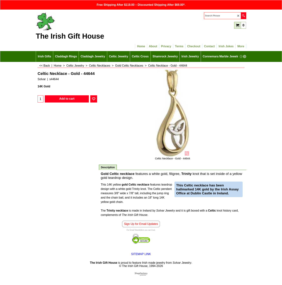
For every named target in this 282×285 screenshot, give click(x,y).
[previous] (241, 56)
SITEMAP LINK (141, 254)
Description (108, 167)
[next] (244, 56)
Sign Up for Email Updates (141, 223)
